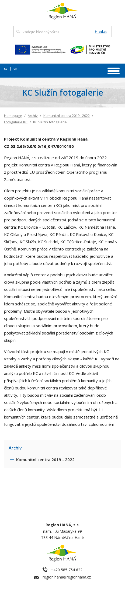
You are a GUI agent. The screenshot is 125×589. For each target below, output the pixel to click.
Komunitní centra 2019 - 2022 (66, 115)
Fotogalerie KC (15, 122)
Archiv (33, 115)
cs (6, 68)
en (15, 68)
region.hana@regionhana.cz (67, 577)
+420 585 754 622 (66, 569)
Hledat (101, 31)
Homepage (13, 115)
